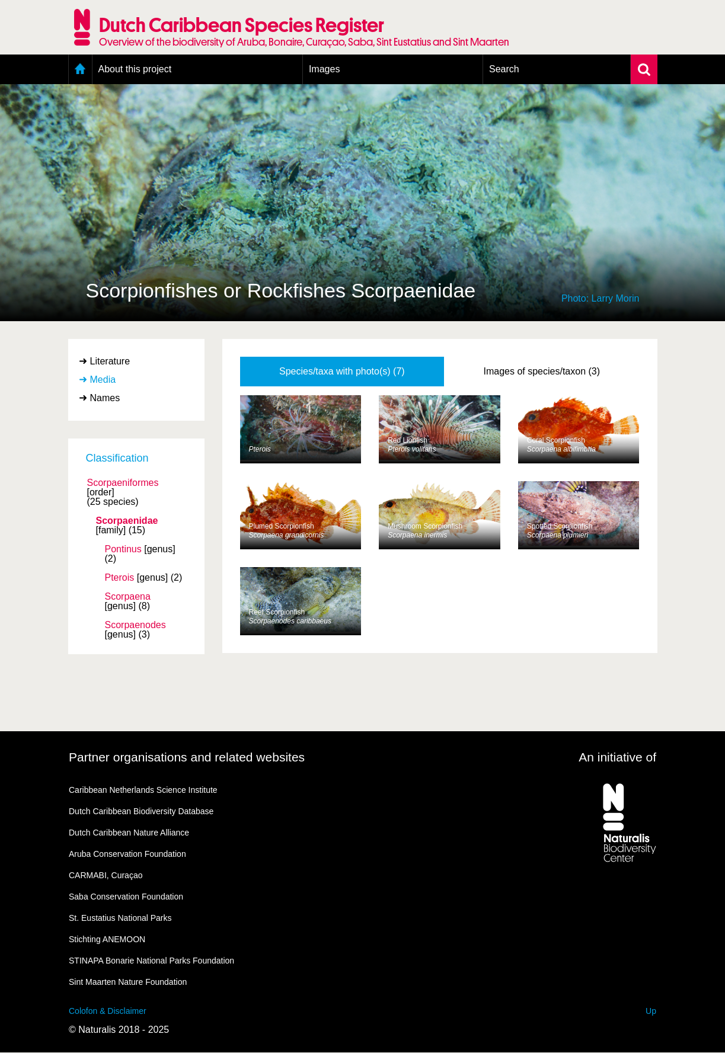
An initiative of (617, 757)
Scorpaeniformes (123, 483)
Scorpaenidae (127, 521)
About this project (135, 69)
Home (80, 69)
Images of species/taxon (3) (542, 371)
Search (504, 69)
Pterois (120, 577)
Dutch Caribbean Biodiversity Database (141, 811)
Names (105, 398)
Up (651, 1011)
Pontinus (123, 549)
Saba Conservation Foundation (126, 896)
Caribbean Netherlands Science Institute (143, 790)
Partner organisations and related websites (187, 757)
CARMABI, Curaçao (105, 875)
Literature (110, 361)
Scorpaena (128, 596)
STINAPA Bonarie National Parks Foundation (151, 960)
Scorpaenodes (135, 625)
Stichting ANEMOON (107, 939)
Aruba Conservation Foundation (127, 854)
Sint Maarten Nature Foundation (128, 982)
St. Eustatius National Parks (120, 918)
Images (324, 69)
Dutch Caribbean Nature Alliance (129, 832)
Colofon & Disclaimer (107, 1011)
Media (103, 380)
